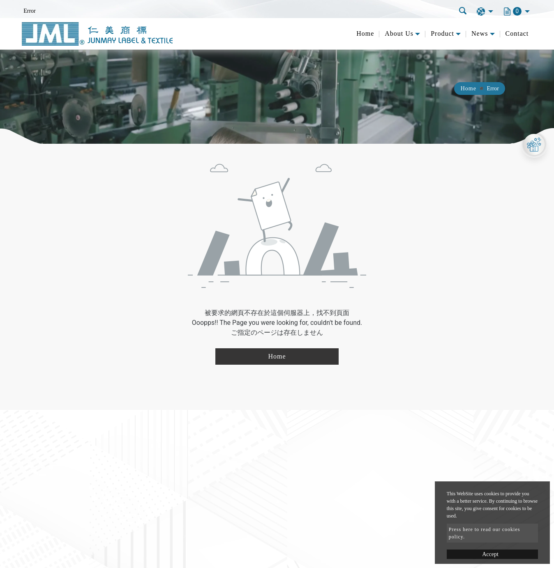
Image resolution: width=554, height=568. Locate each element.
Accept (490, 554)
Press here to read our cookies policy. (484, 533)
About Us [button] (399, 33)
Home (365, 33)
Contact (517, 33)
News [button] (479, 33)
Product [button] (442, 33)
